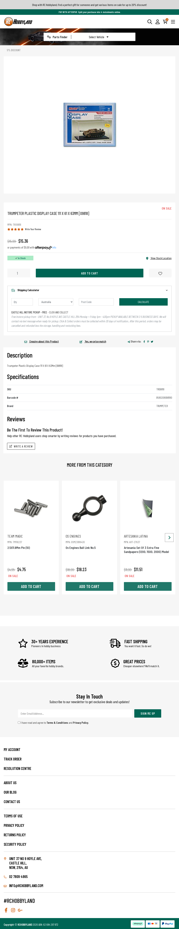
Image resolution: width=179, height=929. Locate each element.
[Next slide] (169, 537)
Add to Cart (89, 273)
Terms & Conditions (57, 722)
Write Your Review (33, 229)
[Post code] (96, 302)
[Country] (55, 302)
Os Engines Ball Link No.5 (89, 542)
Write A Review (21, 446)
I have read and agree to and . (53, 722)
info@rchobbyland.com (23, 885)
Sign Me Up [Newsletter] (148, 713)
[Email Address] (75, 713)
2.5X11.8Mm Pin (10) (31, 542)
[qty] (22, 302)
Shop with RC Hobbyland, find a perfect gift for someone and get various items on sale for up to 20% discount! (89, 4)
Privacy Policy (80, 722)
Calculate (143, 302)
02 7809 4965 (16, 876)
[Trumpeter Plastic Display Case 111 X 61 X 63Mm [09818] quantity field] (18, 273)
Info (54, 247)
